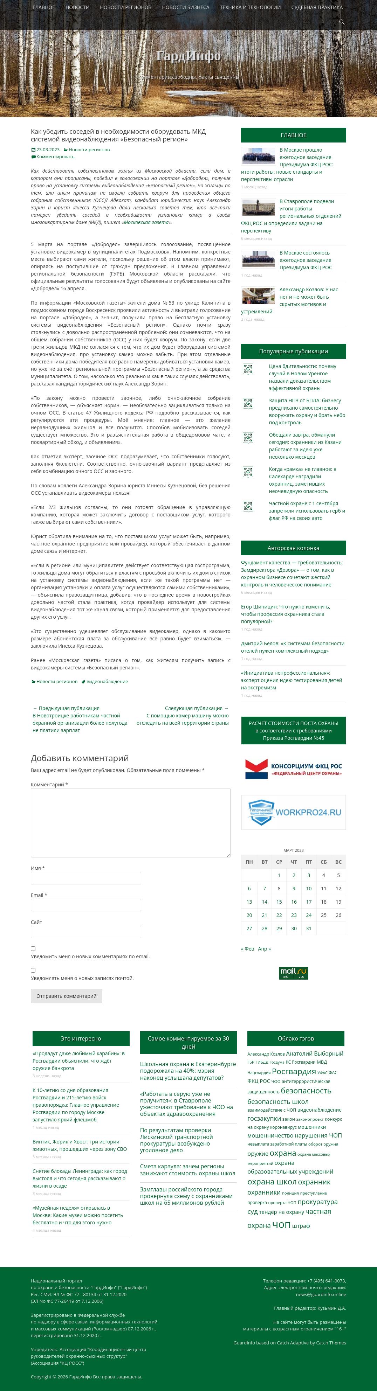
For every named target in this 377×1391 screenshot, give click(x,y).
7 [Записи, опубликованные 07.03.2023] (264, 888)
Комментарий (49, 784)
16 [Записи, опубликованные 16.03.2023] (294, 901)
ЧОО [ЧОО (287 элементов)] (276, 1081)
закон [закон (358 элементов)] (288, 1119)
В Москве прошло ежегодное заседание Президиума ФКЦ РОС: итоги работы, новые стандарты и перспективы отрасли (287, 164)
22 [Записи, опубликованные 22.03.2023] (279, 915)
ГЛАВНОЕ (44, 7)
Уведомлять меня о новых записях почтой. (82, 978)
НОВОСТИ (77, 7)
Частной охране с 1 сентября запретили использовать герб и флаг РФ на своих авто (307, 510)
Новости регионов (89, 149)
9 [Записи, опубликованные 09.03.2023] (294, 888)
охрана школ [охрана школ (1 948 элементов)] (272, 1181)
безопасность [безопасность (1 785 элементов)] (306, 1090)
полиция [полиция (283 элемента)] (290, 1193)
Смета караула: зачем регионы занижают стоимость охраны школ (187, 1169)
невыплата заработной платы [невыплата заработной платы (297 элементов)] (277, 1144)
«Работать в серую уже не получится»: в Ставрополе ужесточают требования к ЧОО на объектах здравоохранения (186, 1104)
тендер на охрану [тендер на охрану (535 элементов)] (281, 1211)
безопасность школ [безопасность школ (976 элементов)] (278, 1101)
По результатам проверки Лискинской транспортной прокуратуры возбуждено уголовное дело (176, 1140)
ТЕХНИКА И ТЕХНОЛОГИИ (250, 7)
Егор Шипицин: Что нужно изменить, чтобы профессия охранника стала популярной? (285, 614)
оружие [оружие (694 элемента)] (257, 1153)
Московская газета (146, 222)
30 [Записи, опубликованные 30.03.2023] (294, 928)
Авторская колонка (294, 548)
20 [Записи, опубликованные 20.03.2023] (249, 915)
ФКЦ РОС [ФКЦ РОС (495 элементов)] (258, 1080)
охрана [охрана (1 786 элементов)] (283, 1153)
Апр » (264, 948)
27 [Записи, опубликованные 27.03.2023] (249, 928)
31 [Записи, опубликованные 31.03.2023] (309, 928)
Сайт (36, 922)
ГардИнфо (188, 55)
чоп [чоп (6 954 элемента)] (281, 1224)
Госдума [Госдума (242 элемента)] (277, 1062)
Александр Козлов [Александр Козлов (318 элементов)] (266, 1054)
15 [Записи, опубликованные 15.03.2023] (279, 901)
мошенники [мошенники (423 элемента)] (312, 1127)
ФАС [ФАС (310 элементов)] (333, 1073)
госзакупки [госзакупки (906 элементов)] (264, 1118)
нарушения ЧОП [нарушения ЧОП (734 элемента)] (318, 1135)
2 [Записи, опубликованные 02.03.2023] (294, 875)
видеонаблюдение (107, 681)
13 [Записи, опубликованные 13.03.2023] (249, 901)
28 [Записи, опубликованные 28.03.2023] (264, 928)
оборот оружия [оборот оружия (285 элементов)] (323, 1144)
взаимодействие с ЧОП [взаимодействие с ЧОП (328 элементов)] (271, 1110)
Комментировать (55, 156)
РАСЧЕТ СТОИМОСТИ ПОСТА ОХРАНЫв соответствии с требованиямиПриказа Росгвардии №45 (293, 730)
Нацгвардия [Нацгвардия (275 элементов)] (258, 1072)
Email (39, 895)
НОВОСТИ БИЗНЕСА (186, 7)
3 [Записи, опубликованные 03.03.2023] (309, 875)
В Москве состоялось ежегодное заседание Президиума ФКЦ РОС (306, 260)
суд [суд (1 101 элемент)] (252, 1211)
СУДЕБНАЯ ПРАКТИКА (317, 7)
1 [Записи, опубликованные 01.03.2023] (279, 875)
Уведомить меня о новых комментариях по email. (90, 956)
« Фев (247, 948)
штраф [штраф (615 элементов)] (301, 1226)
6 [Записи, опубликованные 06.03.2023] (249, 888)
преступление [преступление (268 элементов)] (313, 1193)
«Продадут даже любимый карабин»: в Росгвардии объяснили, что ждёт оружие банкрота (79, 1060)
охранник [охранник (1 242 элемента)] (314, 1182)
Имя (38, 868)
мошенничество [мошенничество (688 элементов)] (270, 1135)
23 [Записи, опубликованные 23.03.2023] (294, 915)
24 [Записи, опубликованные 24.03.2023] (309, 915)
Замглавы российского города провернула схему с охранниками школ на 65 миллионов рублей (186, 1195)
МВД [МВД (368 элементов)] (322, 1062)
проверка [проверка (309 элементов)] (257, 1202)
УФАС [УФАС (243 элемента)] (322, 1072)
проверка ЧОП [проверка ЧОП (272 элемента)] (282, 1202)
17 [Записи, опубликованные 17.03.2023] (309, 901)
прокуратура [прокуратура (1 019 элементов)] (317, 1201)
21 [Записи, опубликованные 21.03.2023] (264, 915)
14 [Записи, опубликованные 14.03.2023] (264, 901)
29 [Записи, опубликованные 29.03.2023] (279, 928)
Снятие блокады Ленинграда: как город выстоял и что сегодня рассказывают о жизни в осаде (80, 1178)
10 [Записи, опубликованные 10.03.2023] (309, 888)
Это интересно (81, 1038)
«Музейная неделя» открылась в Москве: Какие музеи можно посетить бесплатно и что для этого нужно (78, 1215)
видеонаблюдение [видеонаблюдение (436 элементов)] (319, 1109)
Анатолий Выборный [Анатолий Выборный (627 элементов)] (314, 1053)
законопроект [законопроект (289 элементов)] (310, 1119)
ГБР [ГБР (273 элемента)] (250, 1062)
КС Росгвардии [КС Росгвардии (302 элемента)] (300, 1062)
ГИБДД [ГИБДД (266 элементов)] (261, 1062)
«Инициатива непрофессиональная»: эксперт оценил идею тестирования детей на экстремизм (291, 680)
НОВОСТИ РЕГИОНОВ (125, 7)
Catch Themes (331, 1343)
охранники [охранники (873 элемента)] (264, 1192)
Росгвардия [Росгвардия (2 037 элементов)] (294, 1071)
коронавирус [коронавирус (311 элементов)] (283, 1127)
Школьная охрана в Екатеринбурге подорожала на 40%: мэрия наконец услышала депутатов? (188, 1070)
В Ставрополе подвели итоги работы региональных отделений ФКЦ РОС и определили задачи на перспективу (291, 216)
